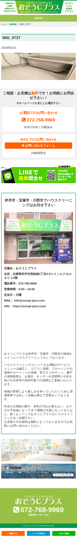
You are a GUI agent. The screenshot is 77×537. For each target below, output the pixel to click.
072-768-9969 (38, 119)
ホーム (4, 24)
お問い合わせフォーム (39, 146)
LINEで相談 (64, 533)
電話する (13, 533)
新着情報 (16, 24)
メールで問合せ (38, 533)
